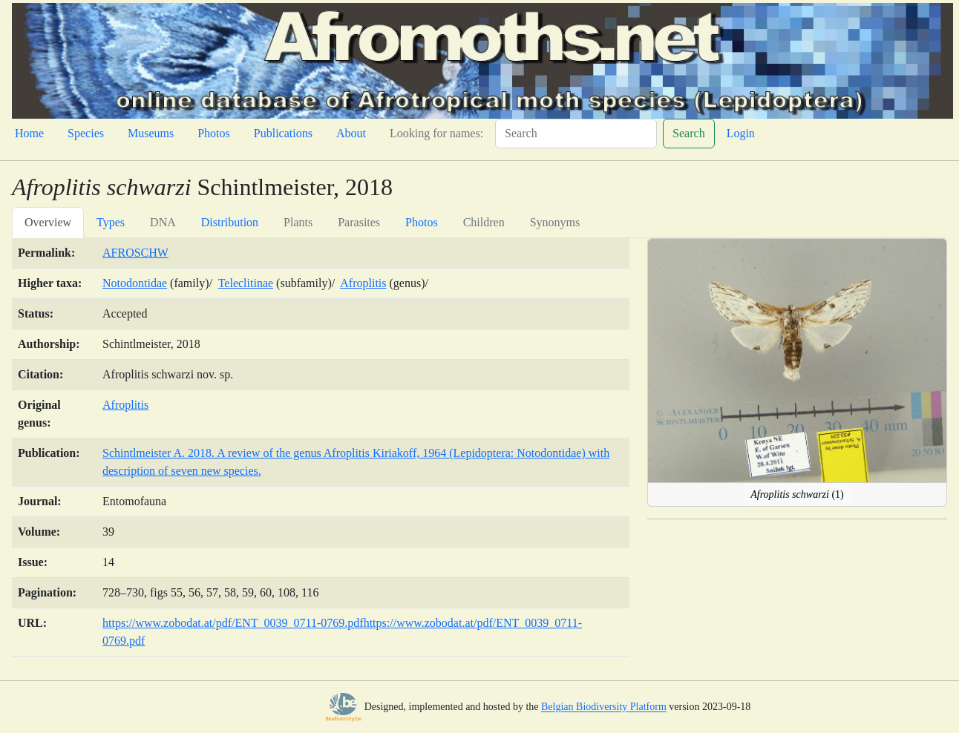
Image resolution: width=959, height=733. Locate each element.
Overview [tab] (47, 222)
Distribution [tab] (229, 222)
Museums (151, 133)
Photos (213, 133)
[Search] (576, 133)
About (351, 133)
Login (741, 133)
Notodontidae (134, 283)
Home (29, 133)
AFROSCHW (135, 252)
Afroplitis (363, 283)
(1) (797, 494)
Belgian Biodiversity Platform (604, 707)
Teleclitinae (245, 283)
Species (86, 133)
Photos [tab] (421, 222)
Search (688, 133)
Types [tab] (110, 222)
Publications (283, 133)
